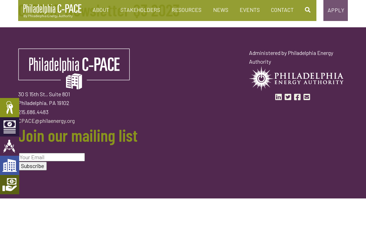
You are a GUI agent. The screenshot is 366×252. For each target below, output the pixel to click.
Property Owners (9, 107)
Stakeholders (140, 9)
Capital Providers (9, 126)
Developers (9, 165)
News (220, 9)
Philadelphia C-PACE (52, 11)
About (101, 9)
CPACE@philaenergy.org (46, 120)
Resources (186, 9)
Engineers (9, 146)
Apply (336, 10)
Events (250, 9)
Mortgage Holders (9, 184)
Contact (282, 9)
